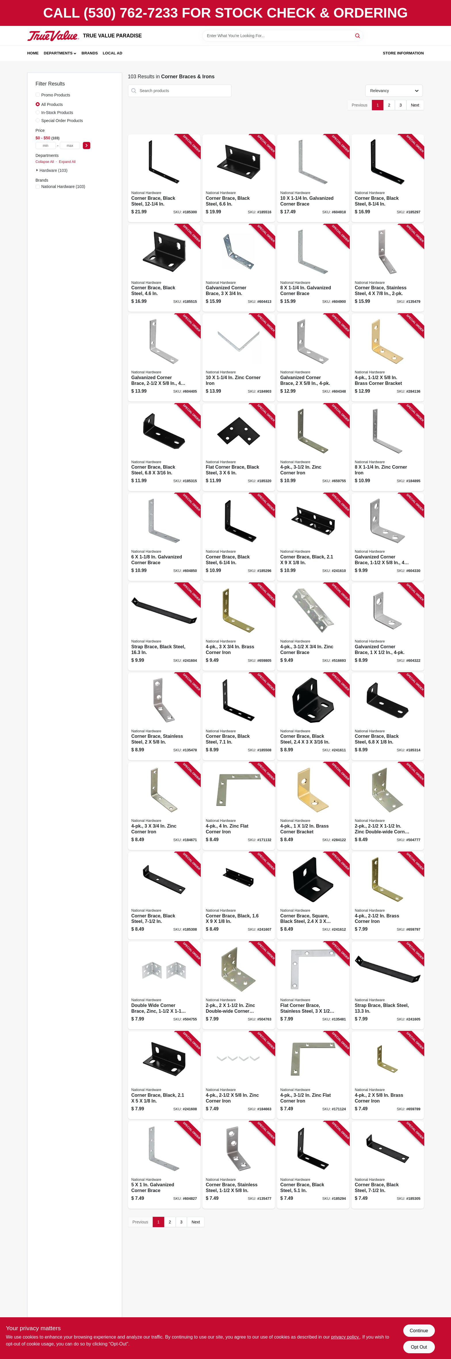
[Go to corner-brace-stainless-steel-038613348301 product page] (238, 1165)
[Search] (358, 35)
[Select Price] (86, 145)
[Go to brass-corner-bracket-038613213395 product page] (387, 358)
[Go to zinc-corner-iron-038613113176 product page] (238, 358)
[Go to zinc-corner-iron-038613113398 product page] (313, 447)
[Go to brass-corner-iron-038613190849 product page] (387, 896)
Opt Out (419, 1347)
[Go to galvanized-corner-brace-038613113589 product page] (164, 1165)
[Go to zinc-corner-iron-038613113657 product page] (387, 447)
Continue (419, 1330)
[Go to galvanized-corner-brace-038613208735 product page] (387, 537)
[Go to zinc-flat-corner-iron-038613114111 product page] (238, 806)
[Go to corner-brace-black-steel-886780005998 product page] (387, 717)
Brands (90, 53)
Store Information (403, 53)
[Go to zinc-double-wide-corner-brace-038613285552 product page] (238, 985)
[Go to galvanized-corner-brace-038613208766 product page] (238, 268)
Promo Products (55, 95)
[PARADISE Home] (53, 36)
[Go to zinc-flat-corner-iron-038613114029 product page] (313, 1075)
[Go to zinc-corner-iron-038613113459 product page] (164, 806)
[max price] (70, 145)
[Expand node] (38, 170)
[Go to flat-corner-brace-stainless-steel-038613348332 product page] (313, 985)
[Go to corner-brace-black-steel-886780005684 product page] (238, 717)
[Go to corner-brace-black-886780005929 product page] (313, 537)
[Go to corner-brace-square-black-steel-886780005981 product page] (313, 896)
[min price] (46, 145)
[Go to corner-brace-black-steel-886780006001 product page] (164, 447)
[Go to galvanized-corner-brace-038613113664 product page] (313, 268)
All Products (52, 104)
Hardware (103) (54, 170)
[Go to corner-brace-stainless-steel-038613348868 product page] (387, 268)
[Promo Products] (38, 95)
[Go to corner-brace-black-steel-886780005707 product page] (387, 178)
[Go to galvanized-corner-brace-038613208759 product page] (164, 358)
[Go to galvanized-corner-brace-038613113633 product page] (164, 537)
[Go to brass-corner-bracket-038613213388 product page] (313, 806)
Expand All (67, 162)
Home (33, 53)
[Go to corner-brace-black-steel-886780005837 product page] (164, 896)
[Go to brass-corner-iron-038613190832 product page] (387, 1075)
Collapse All (45, 162)
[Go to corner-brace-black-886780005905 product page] (164, 1075)
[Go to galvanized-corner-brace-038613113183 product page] (313, 178)
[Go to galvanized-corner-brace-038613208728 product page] (387, 627)
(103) (63, 186)
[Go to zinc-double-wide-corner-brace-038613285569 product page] (387, 806)
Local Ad (112, 53)
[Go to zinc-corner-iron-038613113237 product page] (238, 1075)
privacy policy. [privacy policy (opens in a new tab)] (345, 1337)
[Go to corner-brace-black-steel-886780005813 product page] (387, 1165)
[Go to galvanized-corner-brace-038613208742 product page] (313, 358)
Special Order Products (62, 120)
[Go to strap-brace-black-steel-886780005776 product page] (387, 985)
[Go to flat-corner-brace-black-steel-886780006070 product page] (238, 447)
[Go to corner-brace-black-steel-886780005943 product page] (238, 178)
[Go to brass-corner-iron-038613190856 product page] (238, 627)
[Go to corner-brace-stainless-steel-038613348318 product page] (164, 717)
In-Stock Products (57, 112)
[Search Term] (282, 35)
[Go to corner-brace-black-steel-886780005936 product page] (164, 268)
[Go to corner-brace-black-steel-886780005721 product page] (164, 178)
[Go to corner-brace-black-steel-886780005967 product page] (313, 717)
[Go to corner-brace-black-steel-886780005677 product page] (313, 1165)
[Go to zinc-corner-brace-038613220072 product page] (313, 627)
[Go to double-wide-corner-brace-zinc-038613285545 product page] (164, 985)
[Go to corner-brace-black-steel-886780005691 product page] (238, 537)
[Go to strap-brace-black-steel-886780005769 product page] (164, 627)
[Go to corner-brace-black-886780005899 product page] (238, 896)
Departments (58, 53)
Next (415, 105)
